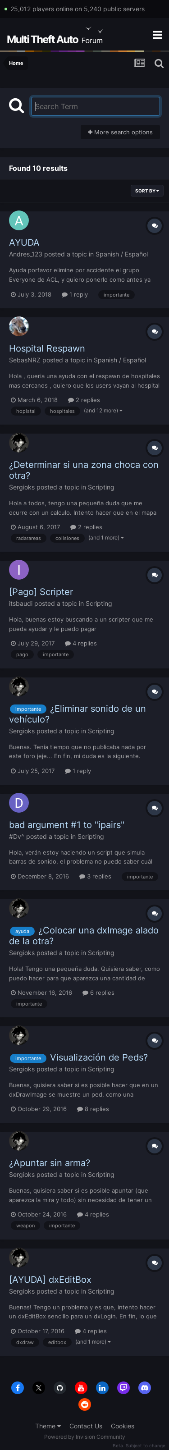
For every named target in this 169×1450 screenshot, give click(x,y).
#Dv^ (16, 836)
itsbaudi (20, 603)
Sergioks (22, 487)
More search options (120, 132)
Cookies (122, 1426)
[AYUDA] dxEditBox (50, 1279)
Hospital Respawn (47, 348)
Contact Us (85, 1426)
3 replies (95, 876)
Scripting (101, 487)
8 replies (93, 1108)
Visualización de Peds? (99, 1057)
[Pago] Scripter (41, 591)
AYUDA (24, 242)
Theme (48, 1426)
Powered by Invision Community (84, 1436)
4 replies (81, 643)
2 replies (84, 399)
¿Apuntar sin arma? (49, 1162)
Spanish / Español (122, 254)
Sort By (147, 190)
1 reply (75, 294)
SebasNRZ (25, 360)
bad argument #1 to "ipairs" (66, 824)
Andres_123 (25, 254)
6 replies (98, 992)
